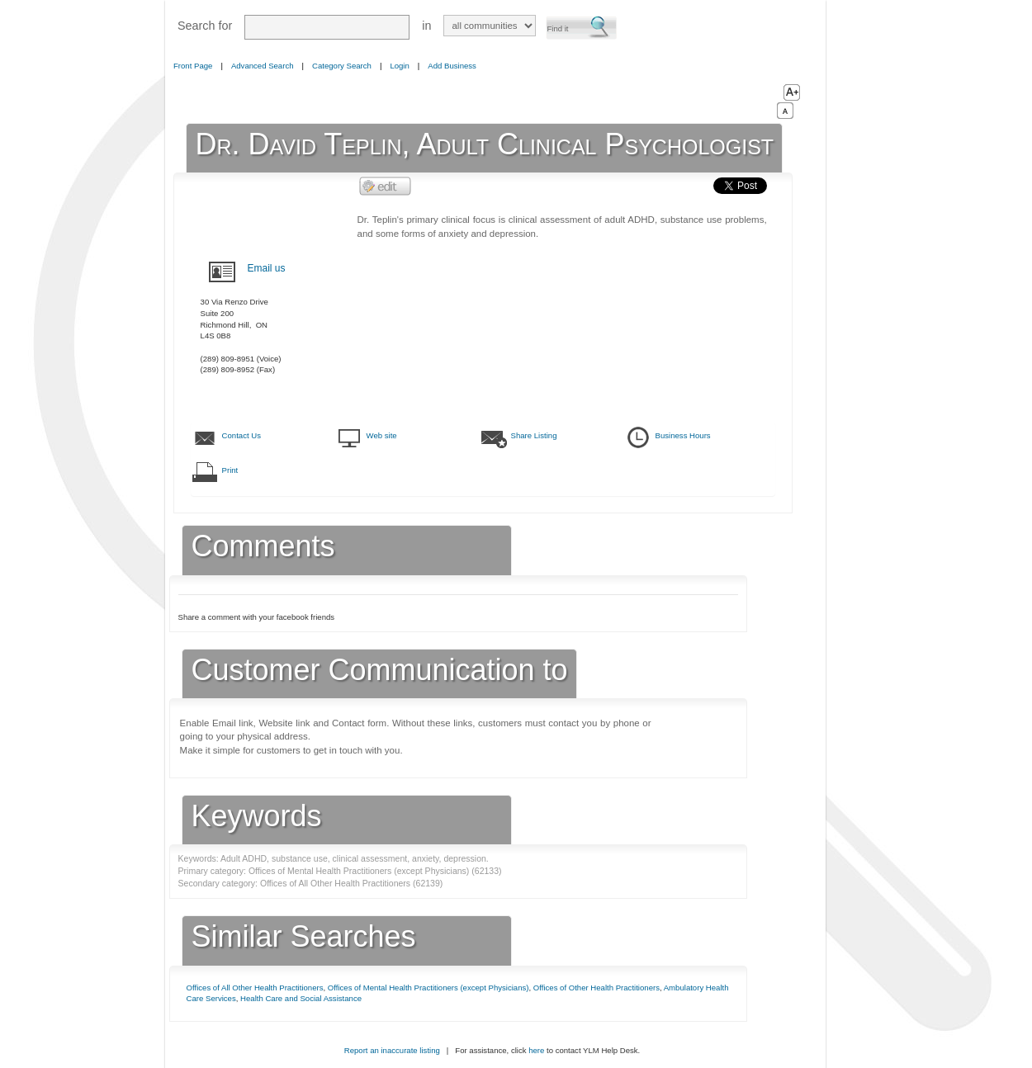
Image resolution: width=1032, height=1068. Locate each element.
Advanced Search (262, 65)
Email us (267, 268)
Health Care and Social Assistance (301, 998)
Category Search (342, 65)
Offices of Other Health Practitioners (596, 987)
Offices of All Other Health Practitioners (255, 987)
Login (399, 65)
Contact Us (241, 435)
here (536, 1050)
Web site (382, 435)
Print (230, 470)
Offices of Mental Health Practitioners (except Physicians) (428, 987)
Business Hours (683, 435)
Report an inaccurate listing (392, 1050)
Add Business (452, 65)
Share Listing (534, 435)
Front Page (192, 65)
